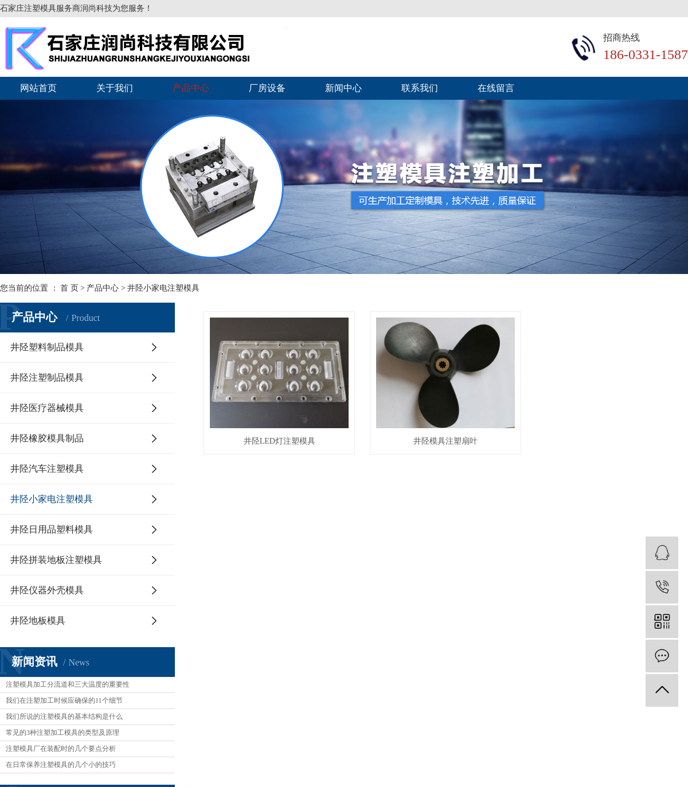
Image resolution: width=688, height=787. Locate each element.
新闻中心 (343, 88)
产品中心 (191, 88)
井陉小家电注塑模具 (163, 288)
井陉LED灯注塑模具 (279, 441)
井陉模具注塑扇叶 (445, 441)
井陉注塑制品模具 (47, 377)
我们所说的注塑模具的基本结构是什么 (64, 716)
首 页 (69, 288)
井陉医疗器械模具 (47, 408)
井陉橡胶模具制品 (47, 438)
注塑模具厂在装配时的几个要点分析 (61, 749)
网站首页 (38, 88)
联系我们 (419, 88)
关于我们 (114, 88)
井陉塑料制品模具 (47, 347)
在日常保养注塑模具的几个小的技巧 (61, 765)
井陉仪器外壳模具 (47, 590)
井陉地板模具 (37, 620)
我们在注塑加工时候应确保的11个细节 (64, 700)
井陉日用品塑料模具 (51, 529)
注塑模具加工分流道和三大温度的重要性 (68, 684)
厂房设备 (267, 88)
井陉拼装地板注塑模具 (56, 560)
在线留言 (496, 88)
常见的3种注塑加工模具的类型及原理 (62, 733)
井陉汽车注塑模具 (47, 468)
